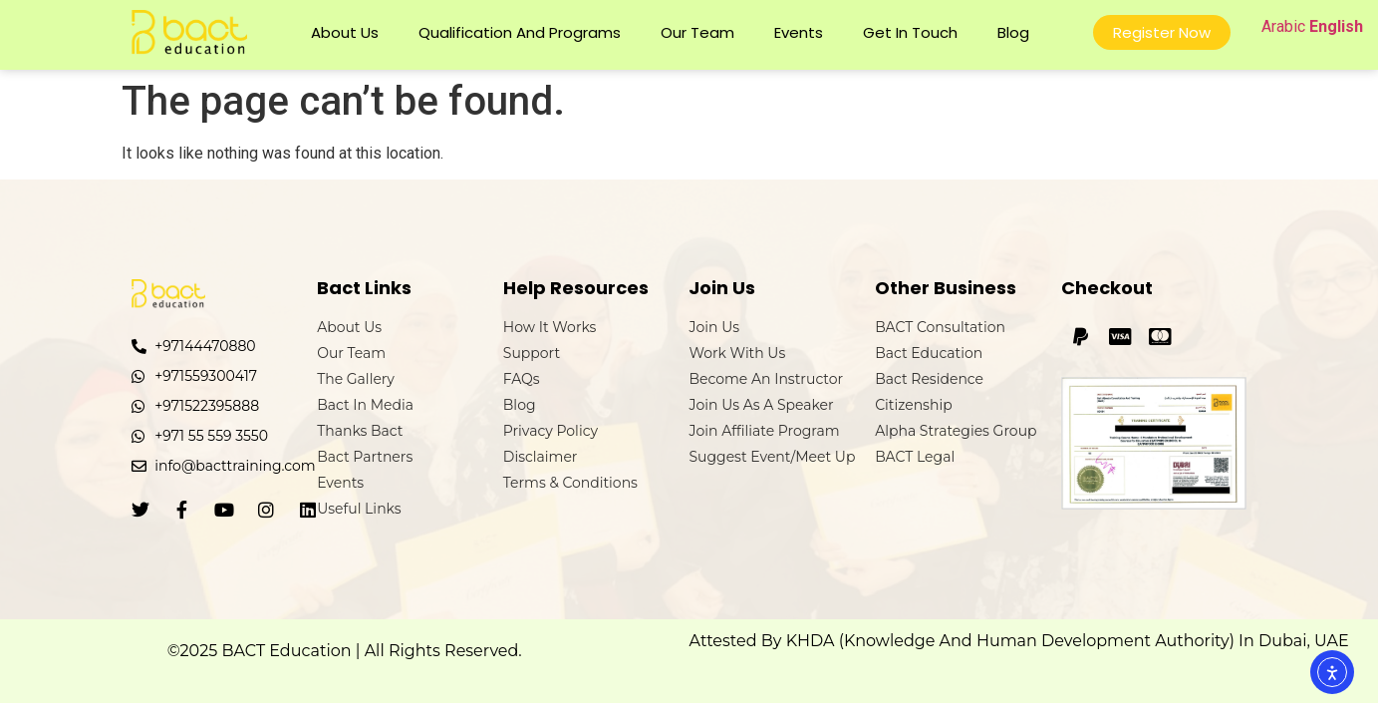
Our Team (697, 32)
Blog (1013, 32)
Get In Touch (910, 32)
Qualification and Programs (519, 32)
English (1336, 26)
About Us (345, 32)
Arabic (1283, 26)
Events (798, 32)
